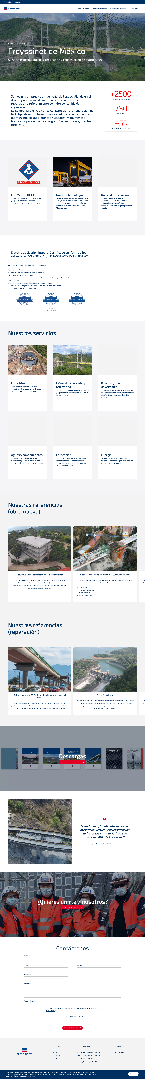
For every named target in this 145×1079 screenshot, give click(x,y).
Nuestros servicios (100, 8)
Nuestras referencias (118, 8)
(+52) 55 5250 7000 (88, 1058)
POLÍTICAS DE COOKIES (103, 1076)
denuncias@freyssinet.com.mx (88, 1055)
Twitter (56, 1058)
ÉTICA (125, 1076)
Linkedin (56, 1052)
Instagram (56, 1055)
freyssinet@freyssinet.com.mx (88, 1052)
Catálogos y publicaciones (70, 762)
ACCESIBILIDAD (117, 1076)
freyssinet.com (120, 1052)
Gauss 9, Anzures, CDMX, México (89, 1062)
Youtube (56, 1062)
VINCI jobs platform (71, 907)
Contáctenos (133, 8)
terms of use (50, 1011)
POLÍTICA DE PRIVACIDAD (87, 1076)
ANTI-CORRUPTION (136, 1076)
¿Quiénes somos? (84, 8)
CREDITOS (74, 1076)
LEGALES (66, 1076)
